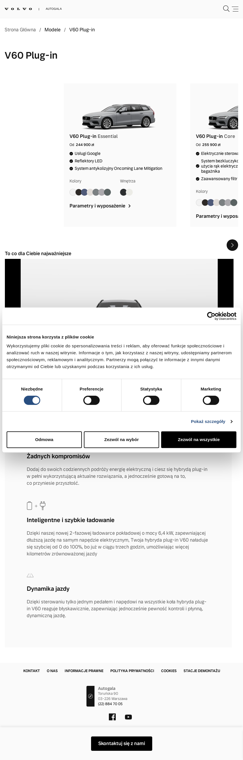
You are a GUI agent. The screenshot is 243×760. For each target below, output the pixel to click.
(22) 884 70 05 (110, 704)
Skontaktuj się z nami (121, 743)
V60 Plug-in (82, 30)
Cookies (169, 671)
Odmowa (44, 439)
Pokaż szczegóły (208, 421)
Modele (53, 30)
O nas (52, 671)
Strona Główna (20, 30)
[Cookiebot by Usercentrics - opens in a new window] (211, 316)
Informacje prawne (84, 671)
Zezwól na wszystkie (199, 439)
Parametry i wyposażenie (101, 206)
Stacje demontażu (202, 671)
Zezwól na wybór (121, 439)
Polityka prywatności (132, 671)
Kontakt (31, 671)
